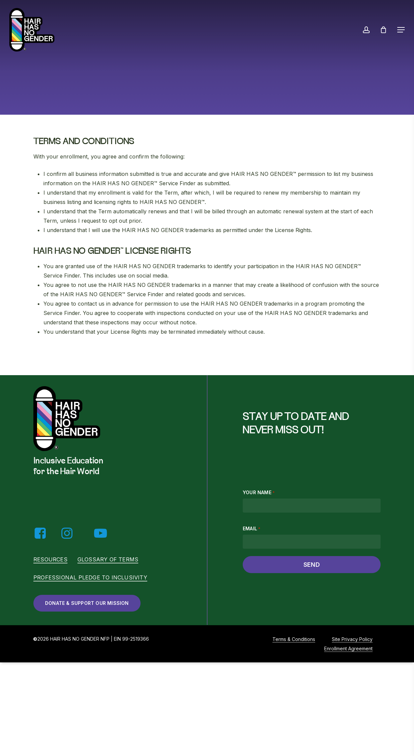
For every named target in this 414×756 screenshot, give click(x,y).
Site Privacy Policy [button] (352, 639)
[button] (401, 29)
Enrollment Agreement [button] (348, 648)
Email (251, 529)
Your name (259, 493)
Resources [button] (50, 559)
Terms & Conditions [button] (293, 639)
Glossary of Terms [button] (107, 559)
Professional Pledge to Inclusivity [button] (90, 577)
